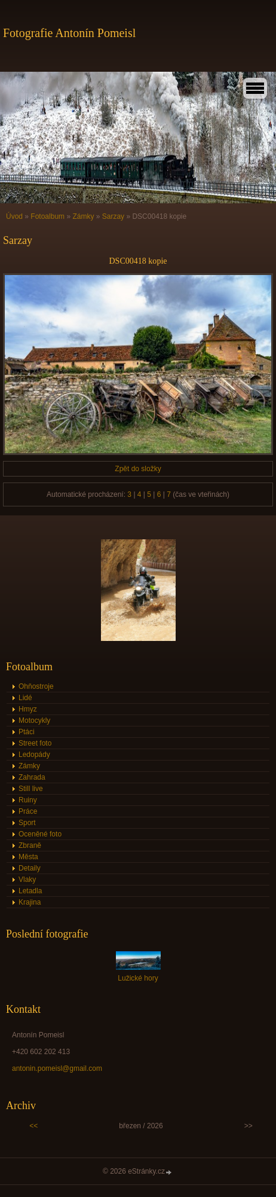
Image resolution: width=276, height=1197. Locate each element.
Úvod (14, 216)
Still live (31, 788)
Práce (28, 811)
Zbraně (30, 845)
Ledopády (34, 754)
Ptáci (27, 732)
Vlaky (27, 879)
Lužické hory (138, 978)
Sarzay (113, 216)
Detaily (30, 868)
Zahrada (32, 777)
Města (28, 857)
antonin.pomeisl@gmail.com (57, 1068)
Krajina (30, 902)
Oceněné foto (40, 834)
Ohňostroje (36, 686)
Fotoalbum (47, 216)
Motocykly (34, 720)
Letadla (30, 891)
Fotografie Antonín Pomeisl (69, 32)
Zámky (83, 216)
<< (33, 1126)
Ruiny (28, 800)
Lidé (25, 698)
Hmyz (28, 709)
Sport (27, 823)
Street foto (35, 743)
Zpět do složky (138, 469)
